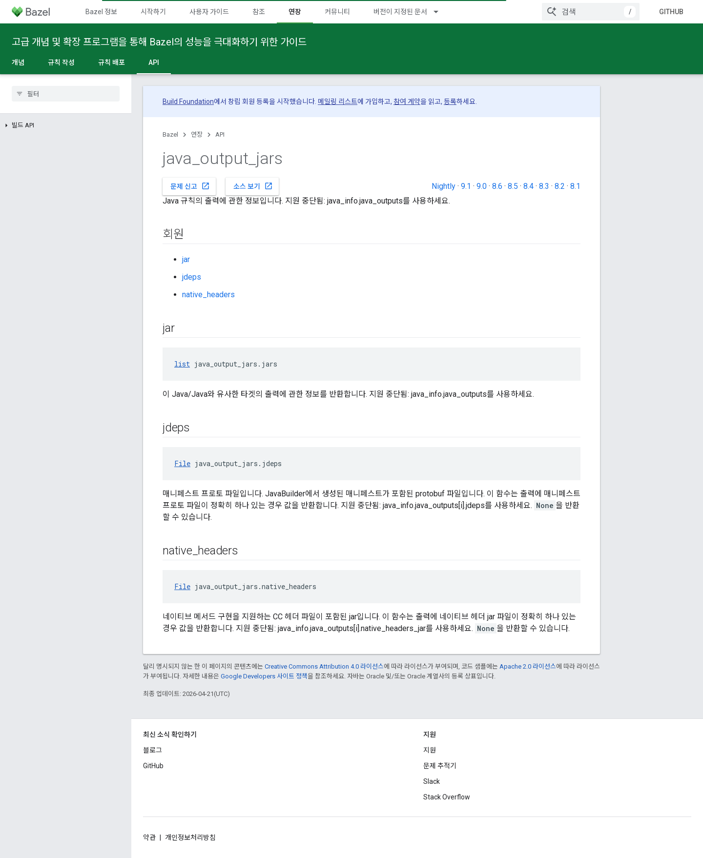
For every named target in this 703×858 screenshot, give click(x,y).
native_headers (208, 294)
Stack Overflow (446, 797)
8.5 (513, 186)
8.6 (497, 186)
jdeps (191, 277)
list (182, 363)
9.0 (481, 186)
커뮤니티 (337, 12)
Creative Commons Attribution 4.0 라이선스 (324, 666)
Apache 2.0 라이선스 (527, 666)
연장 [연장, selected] (295, 12)
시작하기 (153, 12)
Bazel (170, 134)
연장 (197, 134)
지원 (429, 750)
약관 (149, 837)
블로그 (152, 750)
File (182, 463)
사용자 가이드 (209, 12)
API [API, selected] (153, 62)
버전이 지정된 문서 (400, 12)
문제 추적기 (439, 766)
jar (186, 259)
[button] (65, 125)
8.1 (575, 186)
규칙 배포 (111, 62)
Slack (431, 781)
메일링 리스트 (337, 101)
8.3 (544, 186)
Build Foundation (188, 101)
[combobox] (591, 11)
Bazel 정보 (101, 12)
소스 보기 (253, 186)
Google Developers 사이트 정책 (264, 676)
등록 (450, 101)
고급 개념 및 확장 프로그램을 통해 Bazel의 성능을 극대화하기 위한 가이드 (159, 42)
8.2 (560, 186)
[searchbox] (66, 94)
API (220, 134)
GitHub (671, 12)
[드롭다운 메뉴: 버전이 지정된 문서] (440, 11)
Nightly (443, 186)
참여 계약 (406, 101)
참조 (258, 12)
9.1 (466, 186)
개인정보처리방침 (190, 837)
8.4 (528, 186)
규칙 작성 (61, 62)
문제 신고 (190, 186)
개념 (18, 62)
